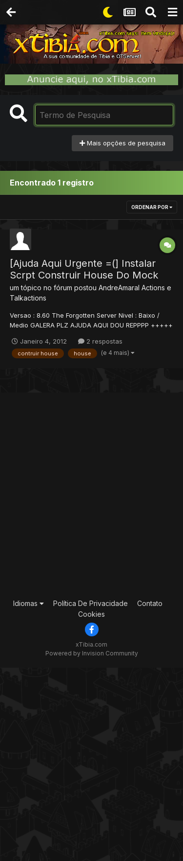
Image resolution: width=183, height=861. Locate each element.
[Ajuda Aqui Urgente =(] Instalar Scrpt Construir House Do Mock (84, 269)
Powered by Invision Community (91, 653)
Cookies (91, 614)
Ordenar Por (151, 207)
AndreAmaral (119, 287)
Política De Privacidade (90, 603)
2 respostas (100, 341)
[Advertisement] (91, 494)
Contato (150, 603)
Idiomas (28, 603)
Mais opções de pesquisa (122, 143)
